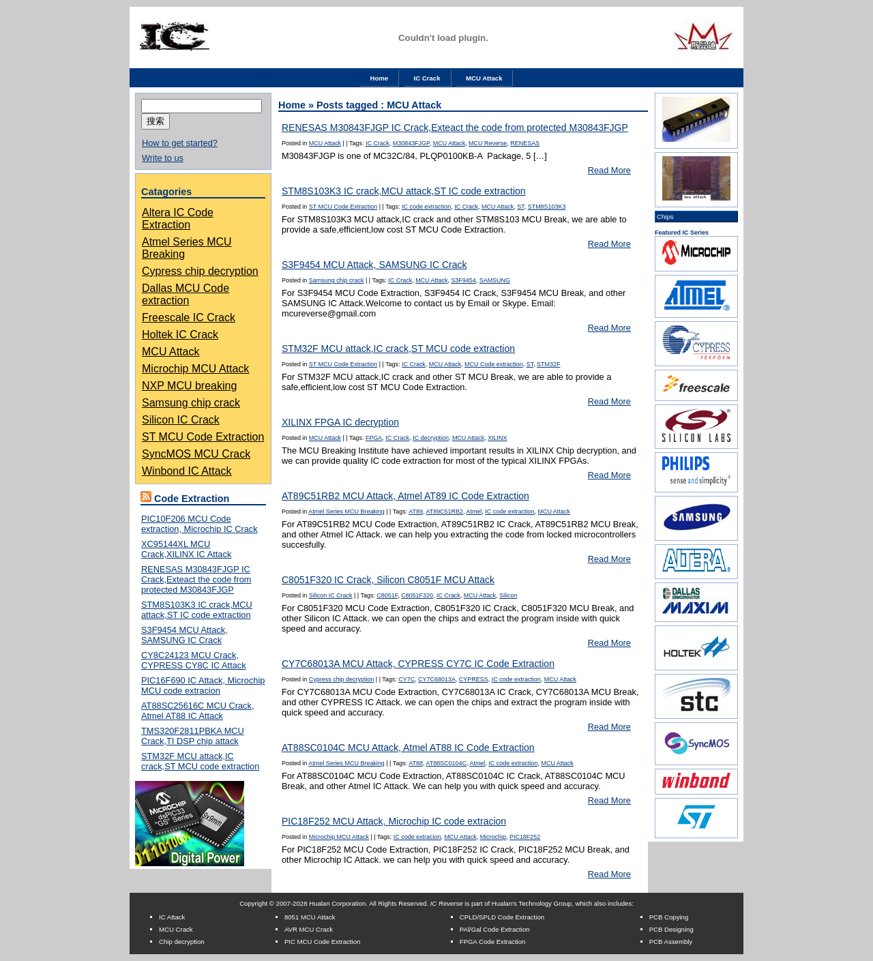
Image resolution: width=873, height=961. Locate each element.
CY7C (406, 679)
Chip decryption (182, 941)
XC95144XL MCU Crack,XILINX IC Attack (186, 549)
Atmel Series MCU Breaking (346, 511)
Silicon (508, 595)
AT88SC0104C (446, 763)
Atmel (474, 511)
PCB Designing (671, 929)
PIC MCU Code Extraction (322, 941)
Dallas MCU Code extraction (185, 294)
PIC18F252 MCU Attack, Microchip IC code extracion (394, 821)
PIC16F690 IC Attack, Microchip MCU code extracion (203, 685)
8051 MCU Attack (310, 917)
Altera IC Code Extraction (177, 219)
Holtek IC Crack (180, 334)
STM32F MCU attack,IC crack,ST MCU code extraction (200, 761)
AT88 (416, 763)
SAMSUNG (494, 280)
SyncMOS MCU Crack (196, 454)
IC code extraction (426, 206)
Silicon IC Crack (181, 420)
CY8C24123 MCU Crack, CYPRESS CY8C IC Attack (193, 660)
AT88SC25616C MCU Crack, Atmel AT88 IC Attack (197, 710)
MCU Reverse (488, 143)
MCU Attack (484, 78)
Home (379, 78)
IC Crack (427, 78)
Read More (609, 170)
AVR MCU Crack (308, 929)
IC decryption (431, 437)
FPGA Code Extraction (493, 941)
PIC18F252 (524, 836)
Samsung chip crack (191, 403)
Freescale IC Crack (188, 317)
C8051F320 (417, 595)
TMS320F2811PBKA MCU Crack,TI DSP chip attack (192, 736)
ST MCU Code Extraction (203, 437)
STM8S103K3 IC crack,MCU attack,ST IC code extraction (196, 610)
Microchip (493, 836)
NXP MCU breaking (189, 385)
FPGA (374, 437)
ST (520, 206)
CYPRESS (473, 679)
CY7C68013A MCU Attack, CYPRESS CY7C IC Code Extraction (418, 663)
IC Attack (172, 917)
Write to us (162, 158)
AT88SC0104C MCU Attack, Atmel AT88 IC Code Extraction (408, 747)
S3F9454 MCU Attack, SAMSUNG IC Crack (184, 635)
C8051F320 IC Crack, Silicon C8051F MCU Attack (388, 579)
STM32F (548, 364)
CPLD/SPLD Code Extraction (502, 917)
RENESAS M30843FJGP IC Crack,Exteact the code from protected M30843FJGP (196, 579)
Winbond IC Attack (187, 471)
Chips (665, 216)
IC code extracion (417, 836)
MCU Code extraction (493, 364)
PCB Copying (669, 917)
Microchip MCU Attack (195, 368)
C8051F (387, 595)
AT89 (416, 511)
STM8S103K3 (547, 206)
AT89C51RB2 (444, 511)
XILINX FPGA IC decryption (340, 422)
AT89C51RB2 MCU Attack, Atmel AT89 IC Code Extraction (405, 495)
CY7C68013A (437, 679)
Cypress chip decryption (200, 271)
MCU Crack (176, 929)
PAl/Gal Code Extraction (495, 929)
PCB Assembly (670, 941)
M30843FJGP (411, 143)
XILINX (497, 437)
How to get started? (180, 143)
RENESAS (524, 143)
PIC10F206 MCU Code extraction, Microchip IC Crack (199, 524)
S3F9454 (463, 280)
